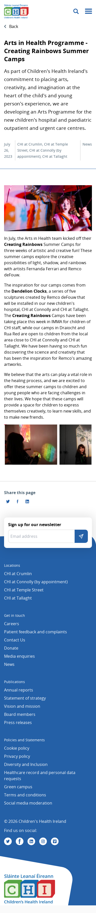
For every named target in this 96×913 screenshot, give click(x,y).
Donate (11, 648)
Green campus (18, 787)
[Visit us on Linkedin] (31, 841)
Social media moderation (28, 803)
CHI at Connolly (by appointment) (36, 582)
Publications (14, 681)
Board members (19, 714)
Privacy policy (17, 756)
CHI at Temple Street (24, 590)
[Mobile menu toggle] (88, 11)
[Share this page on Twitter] (8, 501)
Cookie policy (16, 748)
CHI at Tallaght (18, 598)
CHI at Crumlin (18, 573)
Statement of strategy (25, 698)
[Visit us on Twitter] (8, 841)
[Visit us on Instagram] (43, 841)
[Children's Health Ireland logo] (16, 11)
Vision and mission (22, 706)
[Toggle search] (76, 11)
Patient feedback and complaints (35, 632)
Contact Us (14, 640)
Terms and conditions (25, 795)
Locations (12, 565)
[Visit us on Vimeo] (55, 841)
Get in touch (14, 615)
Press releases (18, 722)
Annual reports (18, 690)
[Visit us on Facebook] (17, 501)
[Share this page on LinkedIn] (27, 501)
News (9, 664)
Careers (11, 623)
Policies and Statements (24, 739)
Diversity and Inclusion (26, 764)
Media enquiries (19, 656)
